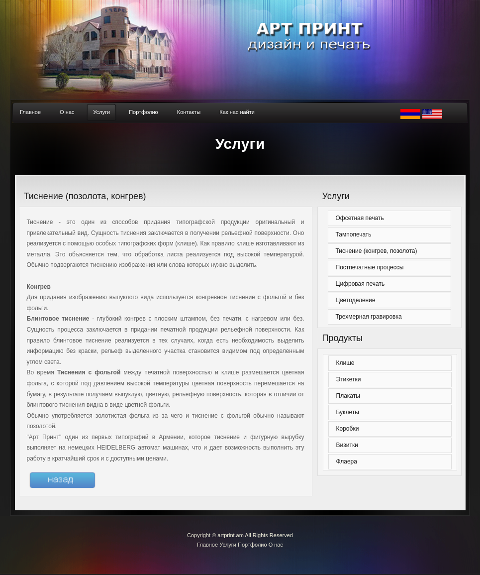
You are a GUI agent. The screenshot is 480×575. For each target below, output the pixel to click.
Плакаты (348, 395)
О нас (276, 545)
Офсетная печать (360, 218)
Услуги (227, 545)
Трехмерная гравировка (369, 316)
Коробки (347, 428)
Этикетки (348, 379)
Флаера (346, 461)
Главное (207, 545)
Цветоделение (356, 300)
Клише (345, 362)
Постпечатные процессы (370, 267)
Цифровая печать (360, 283)
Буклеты (347, 412)
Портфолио (252, 545)
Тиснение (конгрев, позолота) (376, 250)
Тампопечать (354, 234)
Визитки (347, 445)
